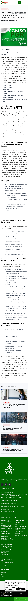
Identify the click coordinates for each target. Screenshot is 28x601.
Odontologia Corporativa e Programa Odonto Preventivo (7, 551)
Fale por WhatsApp (21, 599)
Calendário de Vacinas (20, 520)
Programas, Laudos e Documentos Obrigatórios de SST (6, 522)
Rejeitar (10, 589)
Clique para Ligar (7, 599)
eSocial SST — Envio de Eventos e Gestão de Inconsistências (6, 530)
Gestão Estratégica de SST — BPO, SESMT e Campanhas (7, 564)
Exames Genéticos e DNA (20, 526)
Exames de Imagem (19, 524)
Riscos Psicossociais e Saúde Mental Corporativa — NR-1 (7, 540)
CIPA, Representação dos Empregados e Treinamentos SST (6, 535)
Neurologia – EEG (19, 531)
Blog (2, 574)
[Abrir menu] (26, 2)
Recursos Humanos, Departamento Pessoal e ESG (6, 559)
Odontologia (17, 533)
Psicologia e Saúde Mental (21, 535)
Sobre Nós (3, 572)
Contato (2, 576)
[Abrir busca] (23, 2)
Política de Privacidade (17, 587)
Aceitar (20, 589)
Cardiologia (17, 522)
